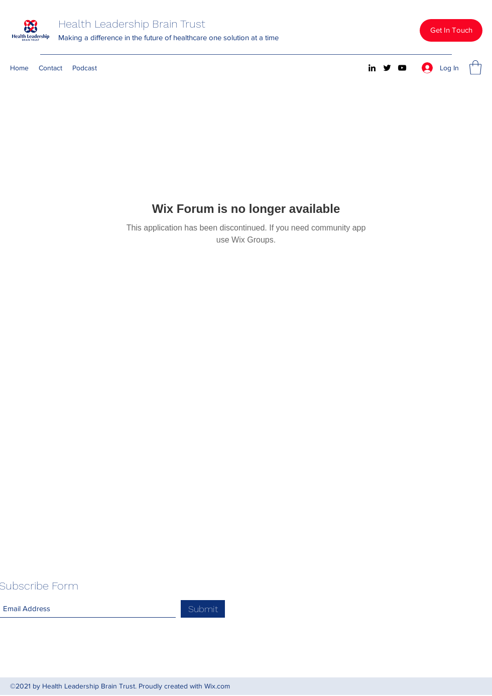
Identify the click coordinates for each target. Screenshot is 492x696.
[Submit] (203, 609)
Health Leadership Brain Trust (131, 24)
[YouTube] (402, 68)
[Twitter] (387, 68)
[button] (451, 30)
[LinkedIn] (372, 68)
